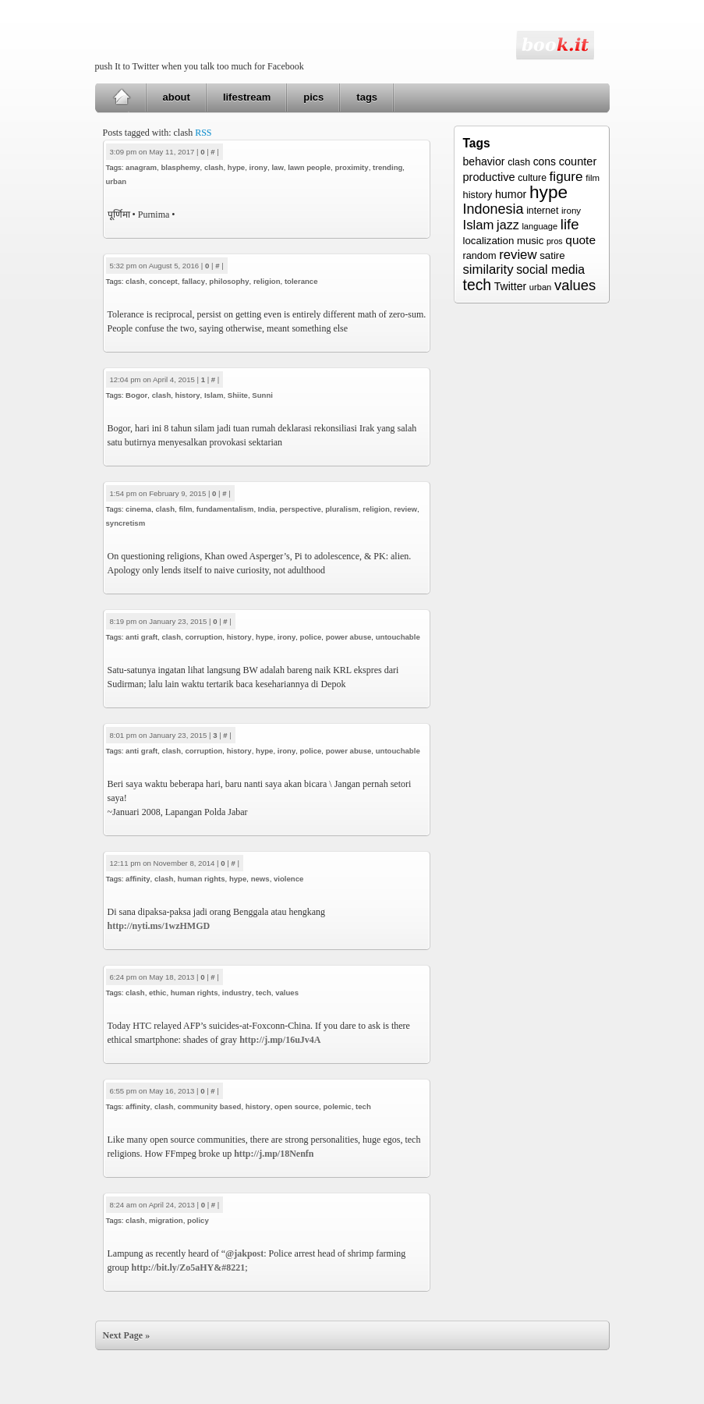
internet (542, 210)
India (266, 509)
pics (313, 97)
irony (258, 167)
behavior (484, 161)
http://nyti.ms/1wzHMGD (159, 925)
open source (296, 1106)
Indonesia (493, 209)
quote (580, 239)
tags (366, 97)
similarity (488, 269)
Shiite (238, 395)
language (539, 226)
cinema (138, 509)
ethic (157, 992)
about (176, 97)
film (185, 509)
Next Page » (126, 1335)
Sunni (262, 395)
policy (198, 1220)
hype (236, 167)
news (260, 878)
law (277, 167)
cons (544, 161)
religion (267, 281)
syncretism (126, 523)
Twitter (510, 286)
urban (116, 181)
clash (214, 167)
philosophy (229, 281)
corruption (203, 637)
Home (121, 97)
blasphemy (180, 167)
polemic (337, 1106)
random (480, 255)
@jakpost (244, 1253)
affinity (138, 878)
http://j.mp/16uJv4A (279, 1039)
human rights (201, 878)
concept (163, 281)
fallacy (193, 281)
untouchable (398, 637)
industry (237, 992)
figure (566, 176)
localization (489, 240)
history (187, 395)
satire (552, 255)
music (530, 240)
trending (387, 167)
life (570, 224)
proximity (351, 167)
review (405, 509)
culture (532, 177)
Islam (214, 395)
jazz (508, 225)
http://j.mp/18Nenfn (273, 1153)
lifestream (247, 97)
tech (263, 992)
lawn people (309, 167)
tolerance (301, 281)
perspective (299, 509)
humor (510, 194)
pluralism (342, 509)
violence (288, 878)
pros (555, 241)
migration (166, 1220)
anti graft (141, 637)
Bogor (136, 395)
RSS (203, 132)
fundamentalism (225, 509)
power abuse (349, 637)
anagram (141, 167)
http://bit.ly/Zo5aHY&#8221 (189, 1267)
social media (550, 269)
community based (210, 1106)
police (311, 637)
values (287, 992)
